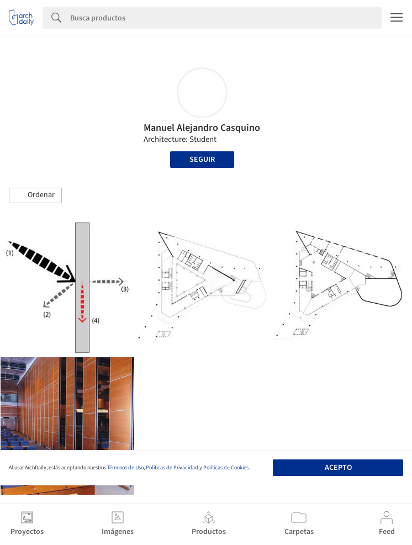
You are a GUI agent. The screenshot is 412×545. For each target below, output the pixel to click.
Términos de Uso (125, 468)
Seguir (202, 159)
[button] (35, 195)
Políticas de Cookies (226, 468)
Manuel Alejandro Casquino (202, 128)
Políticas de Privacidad (172, 468)
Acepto (338, 467)
